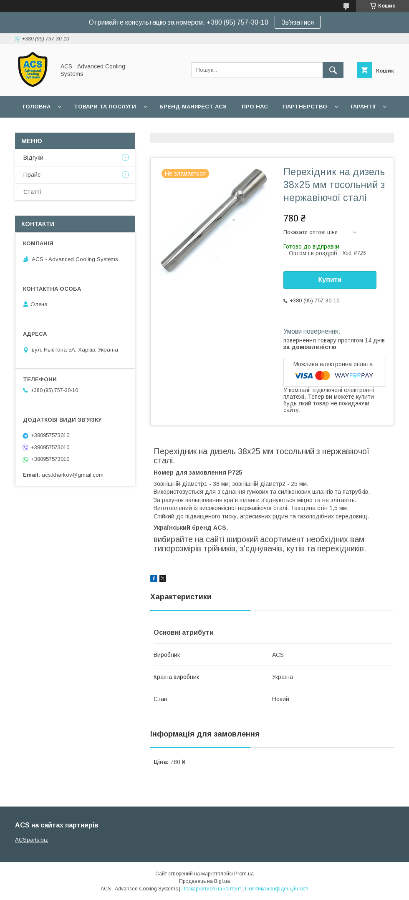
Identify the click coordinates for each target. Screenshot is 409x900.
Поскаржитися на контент (211, 889)
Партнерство (305, 106)
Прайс (31, 174)
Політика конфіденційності (276, 889)
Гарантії (363, 106)
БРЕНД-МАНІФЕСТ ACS (193, 106)
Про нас (255, 106)
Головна (36, 106)
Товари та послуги (105, 106)
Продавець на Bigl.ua (204, 881)
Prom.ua (244, 874)
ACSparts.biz (31, 840)
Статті (32, 192)
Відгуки (33, 157)
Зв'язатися (297, 22)
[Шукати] (333, 70)
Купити (330, 279)
